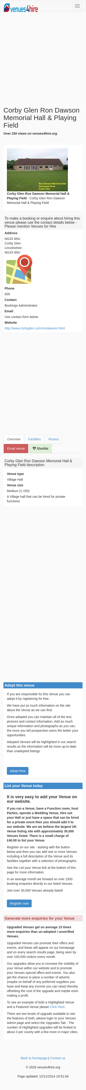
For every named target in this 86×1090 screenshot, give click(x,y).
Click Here (57, 1007)
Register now (19, 903)
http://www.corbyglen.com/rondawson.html (35, 328)
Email (9, 311)
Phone (9, 288)
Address (11, 233)
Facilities (34, 439)
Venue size (15, 485)
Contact (11, 300)
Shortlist (40, 448)
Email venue (16, 448)
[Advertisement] (43, 59)
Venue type (15, 474)
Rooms (54, 439)
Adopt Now (17, 771)
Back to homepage (34, 1058)
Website (11, 322)
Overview (13, 439)
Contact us (57, 1058)
